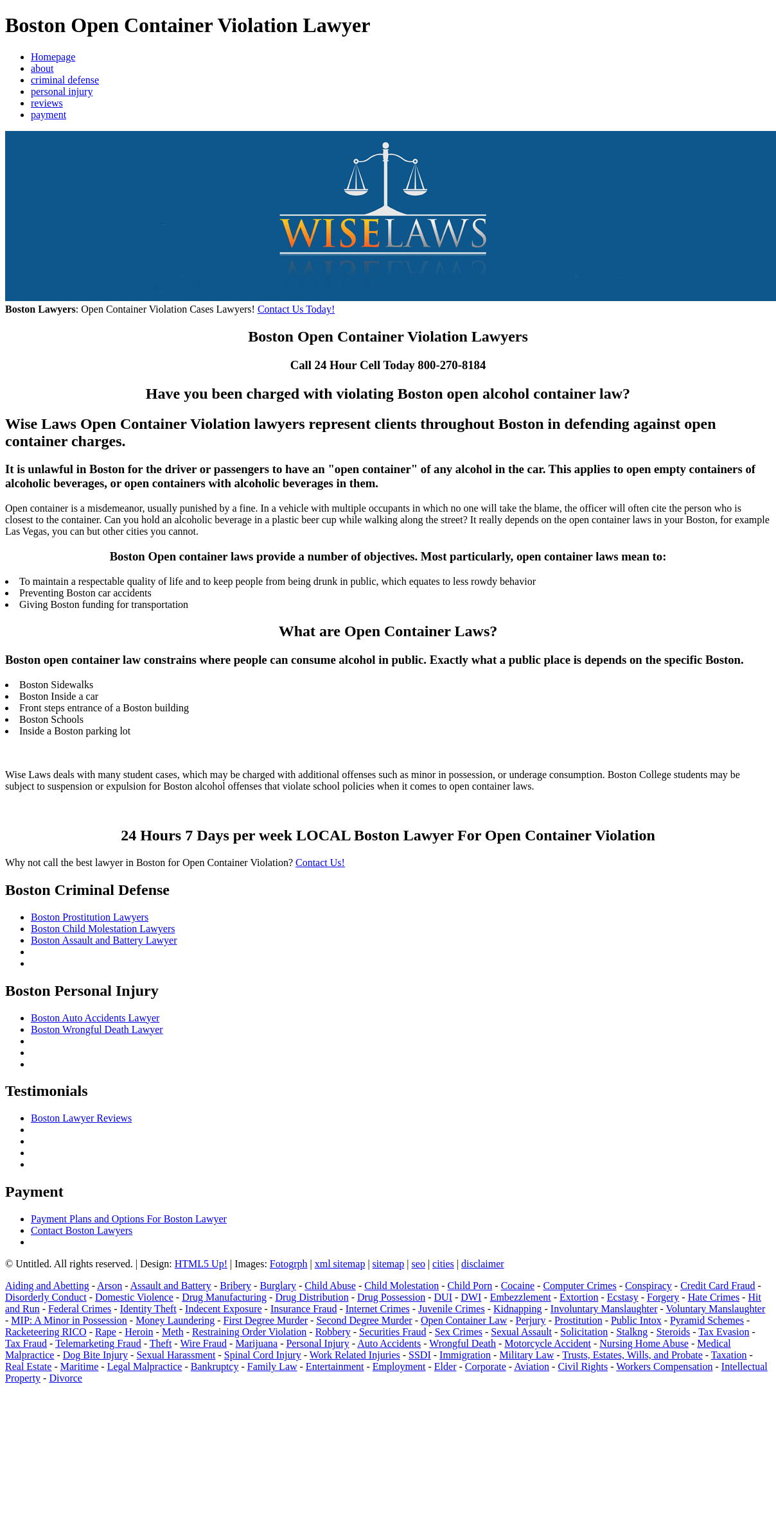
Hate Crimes (713, 1297)
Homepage (53, 56)
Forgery (663, 1297)
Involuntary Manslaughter (604, 1308)
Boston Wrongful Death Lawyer (97, 1029)
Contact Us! (320, 862)
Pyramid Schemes (707, 1320)
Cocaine (517, 1285)
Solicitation (584, 1331)
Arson (109, 1285)
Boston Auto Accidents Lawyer (95, 1017)
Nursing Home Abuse (644, 1343)
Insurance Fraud (303, 1308)
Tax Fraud (26, 1343)
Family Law (272, 1366)
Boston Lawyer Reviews (81, 1118)
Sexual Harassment (175, 1354)
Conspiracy (648, 1285)
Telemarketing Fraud (98, 1343)
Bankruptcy (215, 1366)
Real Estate (28, 1366)
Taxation (729, 1354)
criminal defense (65, 79)
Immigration (465, 1354)
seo (418, 1263)
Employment (399, 1366)
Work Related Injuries (355, 1354)
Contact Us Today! (296, 309)
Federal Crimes (79, 1308)
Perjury (531, 1320)
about (42, 68)
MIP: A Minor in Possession (69, 1320)
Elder (445, 1366)
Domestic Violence (134, 1297)
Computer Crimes (579, 1285)
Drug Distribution (311, 1297)
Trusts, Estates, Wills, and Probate (632, 1354)
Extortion (579, 1297)
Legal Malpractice (144, 1366)
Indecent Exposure (223, 1308)
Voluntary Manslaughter (716, 1308)
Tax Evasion (723, 1331)
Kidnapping (517, 1308)
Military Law (526, 1354)
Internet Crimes (378, 1308)
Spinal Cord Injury (262, 1354)
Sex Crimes (458, 1331)
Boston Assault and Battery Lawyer (104, 940)
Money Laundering (175, 1320)
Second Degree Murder (364, 1320)
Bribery (235, 1285)
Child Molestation (401, 1285)
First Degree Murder (266, 1320)
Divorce (65, 1378)
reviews (47, 103)
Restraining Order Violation (249, 1331)
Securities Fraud (392, 1331)
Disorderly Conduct (46, 1297)
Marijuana (256, 1343)
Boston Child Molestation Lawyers (103, 928)
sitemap (389, 1263)
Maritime (79, 1366)
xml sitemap (340, 1263)
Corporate (485, 1366)
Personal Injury (317, 1343)
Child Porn (470, 1285)
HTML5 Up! (201, 1263)
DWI (471, 1297)
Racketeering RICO (46, 1331)
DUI (443, 1297)
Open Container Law (464, 1320)
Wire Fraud (203, 1343)
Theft (161, 1343)
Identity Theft (148, 1308)
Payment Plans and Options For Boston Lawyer (129, 1218)
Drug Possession (391, 1297)
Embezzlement (520, 1297)
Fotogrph (289, 1263)
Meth (173, 1331)
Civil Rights (583, 1366)
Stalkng (632, 1331)
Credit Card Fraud (717, 1285)
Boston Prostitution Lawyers (89, 917)
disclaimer (482, 1263)
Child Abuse (330, 1285)
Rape (105, 1331)
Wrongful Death (462, 1343)
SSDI (420, 1354)
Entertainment (335, 1366)
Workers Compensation (664, 1366)
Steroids (673, 1331)
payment (48, 114)
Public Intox (636, 1320)
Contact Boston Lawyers (81, 1230)
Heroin (139, 1331)
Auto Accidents (389, 1343)
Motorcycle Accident (547, 1343)
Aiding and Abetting (47, 1285)
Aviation (531, 1366)
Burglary (278, 1285)
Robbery (333, 1331)
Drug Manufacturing (224, 1297)
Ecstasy (623, 1297)
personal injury (62, 91)
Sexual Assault (521, 1331)
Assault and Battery (170, 1285)
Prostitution (578, 1320)
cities (443, 1263)
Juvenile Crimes (451, 1308)
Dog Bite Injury (95, 1354)
